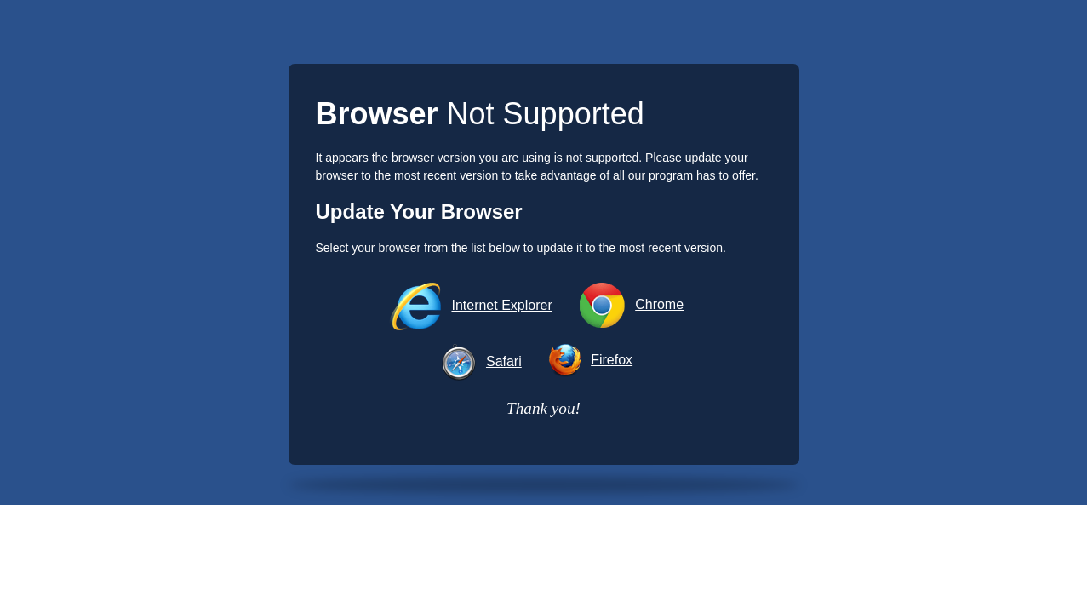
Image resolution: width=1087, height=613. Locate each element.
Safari (504, 361)
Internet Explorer (501, 305)
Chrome (659, 304)
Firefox (611, 359)
